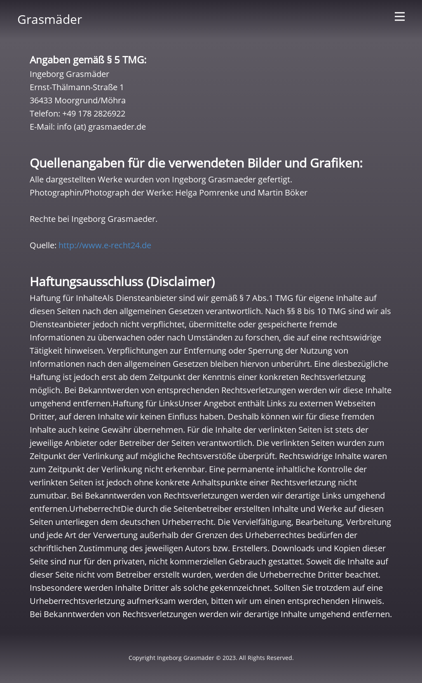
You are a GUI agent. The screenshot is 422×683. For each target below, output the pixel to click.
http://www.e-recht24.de (105, 245)
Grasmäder (49, 19)
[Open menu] (400, 16)
